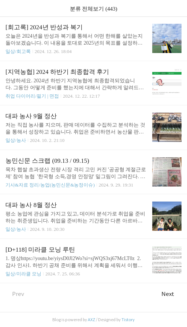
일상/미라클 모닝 (23, 274)
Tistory (128, 319)
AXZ (91, 319)
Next (171, 293)
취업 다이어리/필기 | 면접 (32, 96)
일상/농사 (15, 140)
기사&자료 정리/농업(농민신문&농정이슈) (50, 185)
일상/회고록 (18, 51)
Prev (14, 293)
